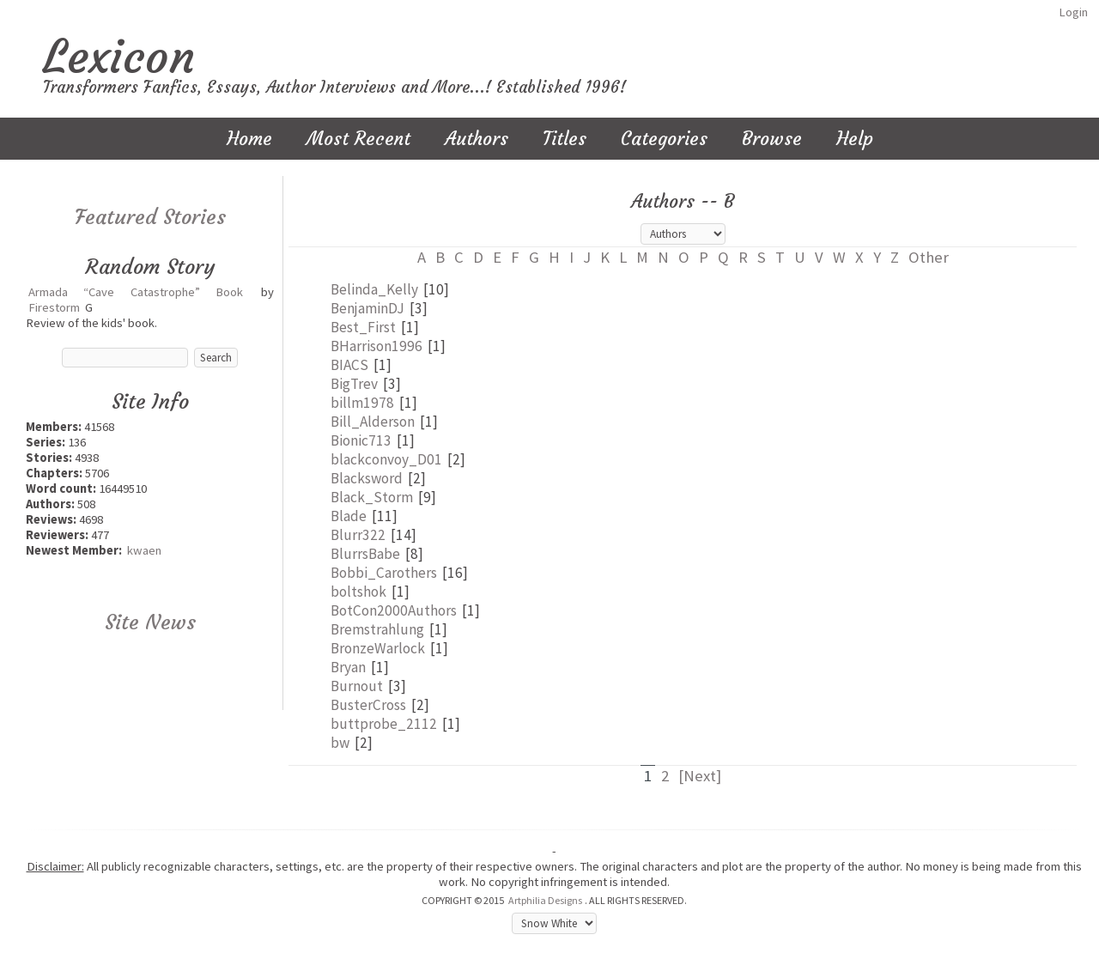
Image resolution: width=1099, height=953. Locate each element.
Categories (664, 138)
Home (249, 138)
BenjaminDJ (367, 308)
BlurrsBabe (365, 553)
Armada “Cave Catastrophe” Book (135, 292)
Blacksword (367, 478)
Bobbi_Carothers (384, 572)
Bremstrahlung (377, 629)
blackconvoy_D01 (386, 459)
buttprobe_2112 (384, 723)
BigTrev (354, 383)
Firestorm (54, 307)
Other (928, 257)
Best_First (363, 327)
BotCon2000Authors (394, 610)
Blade (349, 516)
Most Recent (358, 138)
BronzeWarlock (378, 648)
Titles (564, 138)
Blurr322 (358, 534)
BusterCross (368, 704)
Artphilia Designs (545, 900)
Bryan (348, 667)
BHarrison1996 (376, 346)
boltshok (358, 591)
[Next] (699, 776)
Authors (476, 138)
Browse (772, 138)
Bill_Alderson (373, 421)
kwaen (144, 550)
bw (340, 742)
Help (854, 138)
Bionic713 (361, 440)
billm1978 (362, 402)
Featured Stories (150, 217)
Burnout (357, 686)
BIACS (349, 364)
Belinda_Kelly (374, 289)
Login (1073, 12)
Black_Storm (372, 497)
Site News (150, 622)
